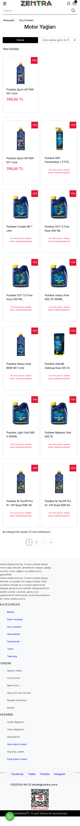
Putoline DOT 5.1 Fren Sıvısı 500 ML (19, 297)
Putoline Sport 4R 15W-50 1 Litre (20, 91)
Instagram (59, 773)
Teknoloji (12, 656)
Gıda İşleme (13, 634)
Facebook (17, 773)
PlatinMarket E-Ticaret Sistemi (30, 813)
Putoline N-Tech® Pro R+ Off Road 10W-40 (19, 503)
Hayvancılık (13, 641)
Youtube (45, 773)
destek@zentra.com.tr (44, 784)
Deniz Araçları (15, 619)
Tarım (10, 648)
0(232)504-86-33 (20, 784)
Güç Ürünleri (14, 626)
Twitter (32, 773)
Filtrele (20, 40)
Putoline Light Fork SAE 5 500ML (20, 434)
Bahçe (10, 611)
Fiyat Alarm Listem (17, 759)
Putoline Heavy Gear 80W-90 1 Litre (18, 366)
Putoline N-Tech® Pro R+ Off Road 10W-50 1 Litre (58, 503)
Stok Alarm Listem (17, 744)
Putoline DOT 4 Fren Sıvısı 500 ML (57, 228)
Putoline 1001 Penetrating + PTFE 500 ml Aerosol (57, 160)
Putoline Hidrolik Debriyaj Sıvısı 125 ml (57, 366)
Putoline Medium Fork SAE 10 (58, 434)
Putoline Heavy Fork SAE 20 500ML (57, 297)
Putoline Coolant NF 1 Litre (19, 228)
